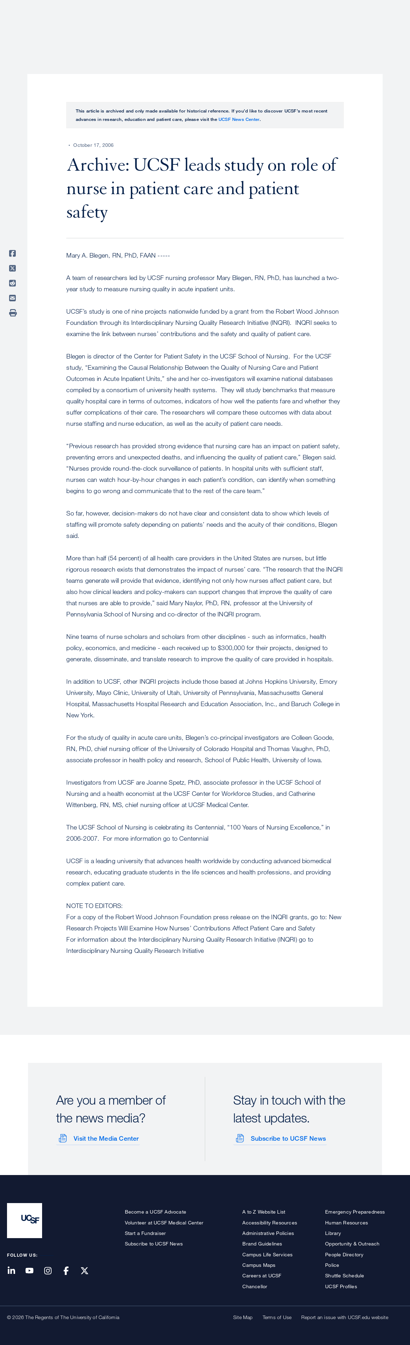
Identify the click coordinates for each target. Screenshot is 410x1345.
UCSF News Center (239, 119)
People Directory (344, 1254)
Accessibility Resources (269, 1222)
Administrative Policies (268, 1232)
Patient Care (220, 29)
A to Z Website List (263, 1211)
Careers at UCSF (261, 1275)
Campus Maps (258, 1264)
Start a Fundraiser (145, 1232)
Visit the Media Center (105, 1137)
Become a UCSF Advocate (155, 1211)
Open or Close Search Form (390, 30)
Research (263, 29)
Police (332, 1264)
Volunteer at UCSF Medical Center (164, 1222)
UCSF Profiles (341, 1286)
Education (304, 29)
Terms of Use (277, 1316)
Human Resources (346, 1222)
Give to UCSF (376, 8)
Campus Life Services (267, 1254)
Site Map (243, 1316)
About (181, 29)
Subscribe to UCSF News (287, 1137)
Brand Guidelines (262, 1243)
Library (333, 1232)
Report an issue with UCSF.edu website (344, 1316)
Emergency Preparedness (355, 1211)
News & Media (351, 29)
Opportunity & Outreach (352, 1243)
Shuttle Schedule (344, 1275)
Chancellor (254, 1286)
